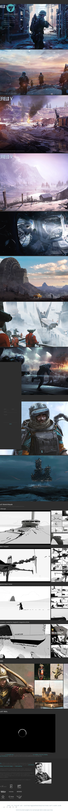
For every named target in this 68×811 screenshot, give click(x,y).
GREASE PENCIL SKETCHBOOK (9, 22)
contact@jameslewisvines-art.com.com (42, 805)
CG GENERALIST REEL (8, 26)
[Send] (10, 424)
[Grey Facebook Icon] (7, 807)
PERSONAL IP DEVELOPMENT (9, 20)
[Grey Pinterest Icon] (13, 807)
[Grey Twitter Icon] (10, 807)
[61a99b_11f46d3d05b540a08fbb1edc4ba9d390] (4, 807)
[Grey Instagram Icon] (16, 807)
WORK (5, 18)
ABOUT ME (6, 28)
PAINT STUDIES (7, 24)
